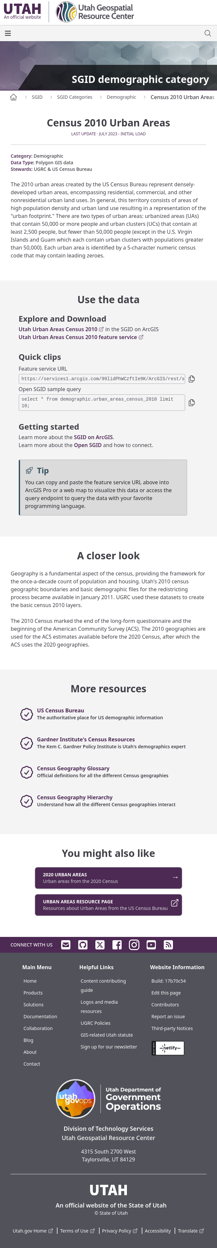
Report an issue (168, 1016)
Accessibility (158, 1231)
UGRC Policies (95, 1023)
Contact (31, 1064)
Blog (28, 1040)
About (29, 1052)
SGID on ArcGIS (93, 437)
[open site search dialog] (207, 33)
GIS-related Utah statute (107, 1035)
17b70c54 (175, 981)
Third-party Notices (172, 1028)
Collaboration (38, 1028)
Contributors (165, 1004)
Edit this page (166, 993)
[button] (191, 379)
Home (29, 981)
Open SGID (88, 445)
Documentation (40, 1016)
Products (32, 993)
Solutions (33, 1004)
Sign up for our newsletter (109, 1047)
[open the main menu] (8, 33)
